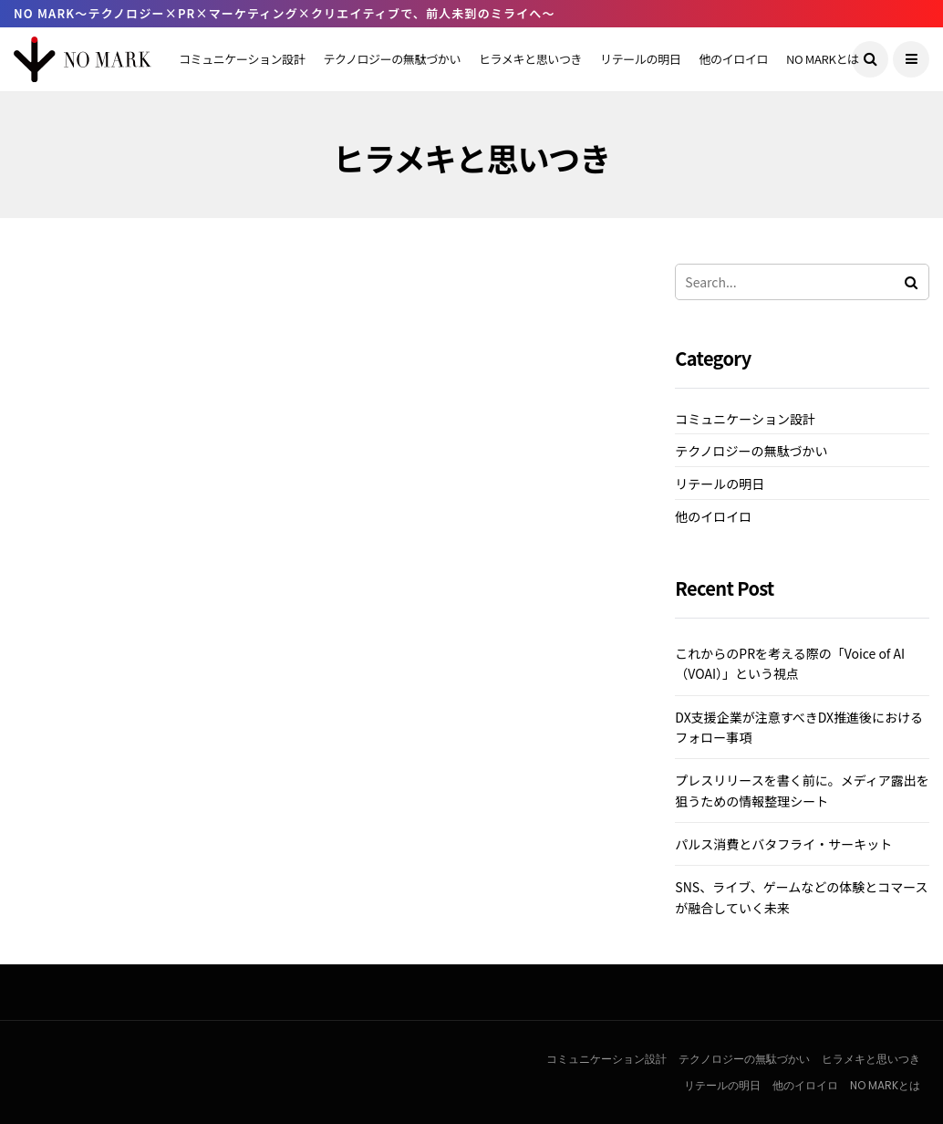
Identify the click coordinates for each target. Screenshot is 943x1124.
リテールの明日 (640, 59)
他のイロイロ (733, 59)
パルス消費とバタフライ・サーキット (783, 844)
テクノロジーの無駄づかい (392, 59)
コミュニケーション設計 (242, 59)
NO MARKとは (822, 59)
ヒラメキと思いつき (530, 59)
